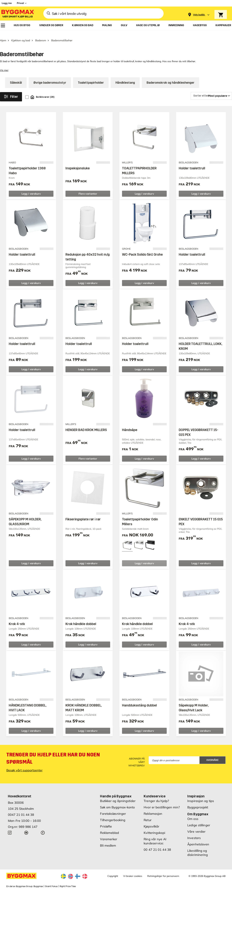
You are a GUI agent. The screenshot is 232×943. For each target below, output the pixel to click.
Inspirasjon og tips (200, 799)
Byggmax (38, 884)
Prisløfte (106, 825)
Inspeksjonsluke (77, 166)
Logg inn (7, 3)
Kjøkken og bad (20, 38)
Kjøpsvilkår (151, 825)
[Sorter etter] (211, 94)
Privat (20, 3)
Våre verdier (196, 830)
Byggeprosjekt (197, 806)
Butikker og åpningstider (117, 799)
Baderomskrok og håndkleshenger (170, 81)
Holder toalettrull (192, 166)
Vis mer (4, 68)
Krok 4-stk (17, 622)
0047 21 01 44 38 (21, 813)
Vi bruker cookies (132, 874)
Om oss (192, 817)
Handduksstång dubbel (139, 703)
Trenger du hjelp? (156, 799)
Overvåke (212, 758)
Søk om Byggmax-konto (117, 806)
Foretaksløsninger (113, 812)
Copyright (112, 874)
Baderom (40, 38)
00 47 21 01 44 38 (157, 848)
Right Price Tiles (68, 884)
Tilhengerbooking (112, 818)
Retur (148, 818)
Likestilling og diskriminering (197, 851)
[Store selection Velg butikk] (199, 15)
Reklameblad (109, 831)
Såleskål (16, 81)
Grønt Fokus (51, 884)
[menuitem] (3, 25)
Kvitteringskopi (154, 831)
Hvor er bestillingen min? (162, 806)
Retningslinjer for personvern (163, 874)
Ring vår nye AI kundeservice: (155, 839)
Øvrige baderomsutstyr (50, 81)
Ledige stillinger (198, 823)
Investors (194, 836)
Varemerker (108, 837)
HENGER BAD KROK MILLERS (86, 428)
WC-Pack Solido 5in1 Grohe (142, 253)
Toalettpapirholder (91, 81)
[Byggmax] (17, 13)
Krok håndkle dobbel (80, 622)
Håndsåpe (129, 428)
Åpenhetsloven (198, 843)
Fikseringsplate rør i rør (83, 517)
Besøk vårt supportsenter (24, 769)
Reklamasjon (153, 812)
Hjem (3, 38)
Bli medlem (108, 844)
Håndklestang (125, 81)
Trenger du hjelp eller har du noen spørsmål (53, 756)
